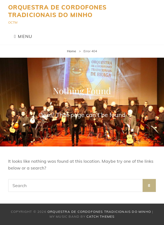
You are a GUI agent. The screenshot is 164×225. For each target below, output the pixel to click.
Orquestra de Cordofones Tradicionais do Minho (57, 11)
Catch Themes (100, 216)
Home (71, 51)
